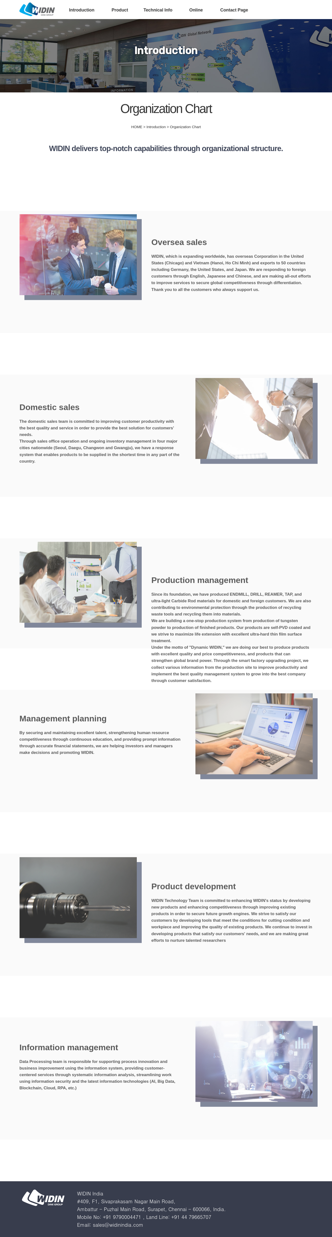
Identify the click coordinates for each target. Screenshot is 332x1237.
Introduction (82, 10)
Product (120, 10)
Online (196, 10)
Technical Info (157, 10)
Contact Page (234, 10)
